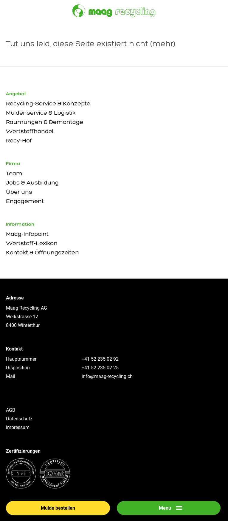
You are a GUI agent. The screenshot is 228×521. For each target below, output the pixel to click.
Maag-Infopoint (27, 233)
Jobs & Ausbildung (32, 182)
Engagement (25, 201)
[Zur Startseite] (114, 10)
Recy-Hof (19, 140)
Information (20, 224)
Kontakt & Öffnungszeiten (42, 252)
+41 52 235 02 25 (100, 368)
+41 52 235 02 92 (100, 359)
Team (14, 173)
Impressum (18, 427)
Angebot (16, 93)
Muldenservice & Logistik (40, 112)
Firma (13, 163)
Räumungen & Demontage (44, 121)
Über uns (19, 191)
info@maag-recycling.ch (107, 376)
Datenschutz (19, 419)
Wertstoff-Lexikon (32, 243)
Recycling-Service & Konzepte (48, 103)
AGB (10, 410)
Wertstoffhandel (29, 131)
